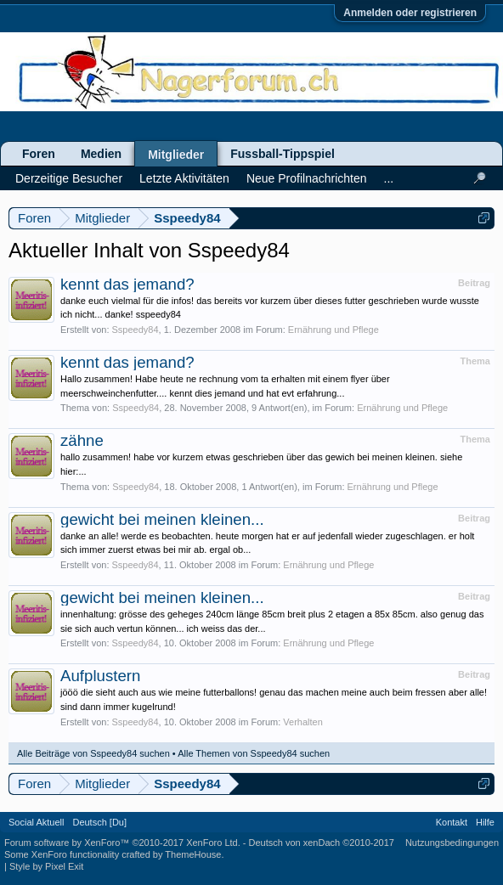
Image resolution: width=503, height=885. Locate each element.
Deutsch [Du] (99, 822)
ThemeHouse (193, 854)
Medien (101, 154)
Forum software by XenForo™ (122, 842)
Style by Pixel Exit (46, 866)
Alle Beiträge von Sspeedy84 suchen (93, 753)
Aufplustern (100, 676)
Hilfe (485, 822)
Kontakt (451, 822)
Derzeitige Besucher (68, 178)
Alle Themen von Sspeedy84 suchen (254, 753)
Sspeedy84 (135, 329)
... (389, 178)
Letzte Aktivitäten (184, 178)
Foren (38, 154)
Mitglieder (176, 154)
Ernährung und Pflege (333, 329)
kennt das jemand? (127, 284)
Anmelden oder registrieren (410, 13)
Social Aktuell (36, 822)
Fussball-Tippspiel (282, 154)
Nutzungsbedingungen (452, 842)
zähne (82, 440)
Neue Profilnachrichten (306, 178)
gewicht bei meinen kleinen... (162, 519)
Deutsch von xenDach (321, 842)
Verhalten (302, 722)
